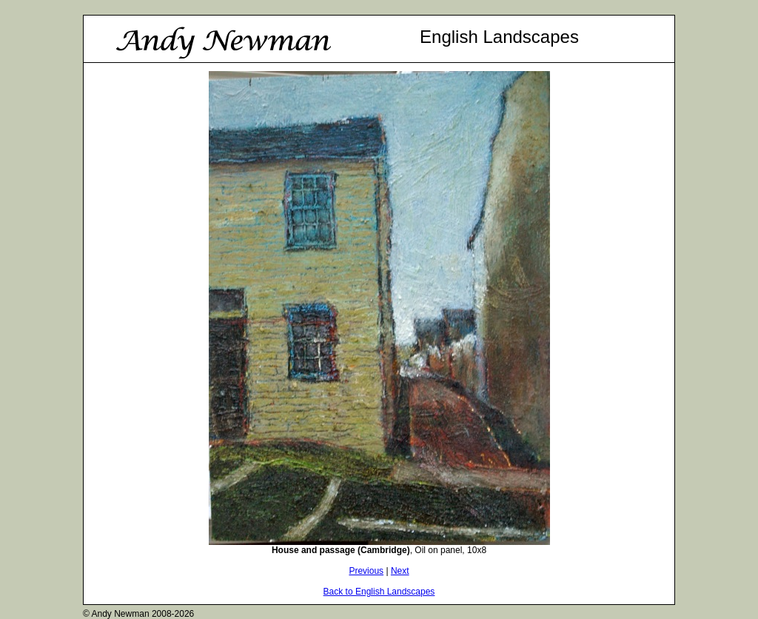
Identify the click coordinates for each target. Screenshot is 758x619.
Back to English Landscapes (379, 591)
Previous (366, 571)
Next (400, 571)
